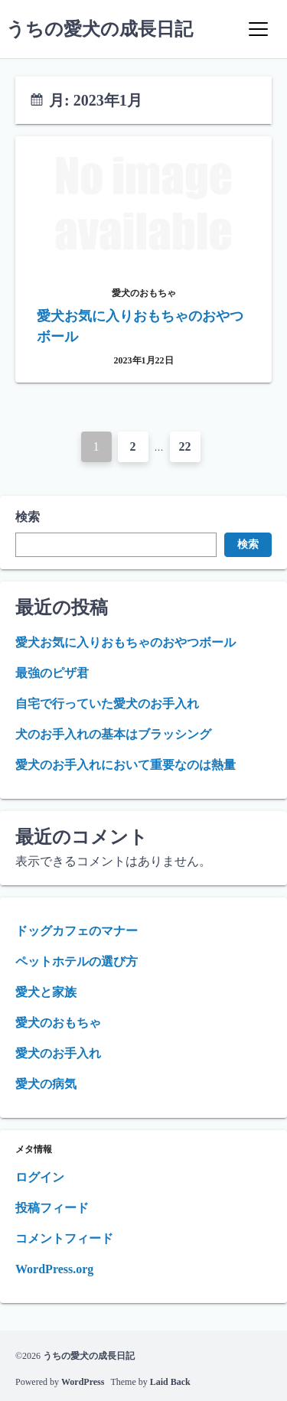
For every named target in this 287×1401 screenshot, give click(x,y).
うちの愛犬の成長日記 (99, 29)
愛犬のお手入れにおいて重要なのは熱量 (125, 764)
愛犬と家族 (46, 992)
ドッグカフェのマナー (76, 930)
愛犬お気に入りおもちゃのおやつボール (125, 642)
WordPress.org (54, 1269)
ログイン (39, 1177)
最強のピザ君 (52, 672)
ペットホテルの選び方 (76, 961)
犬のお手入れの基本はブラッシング (113, 734)
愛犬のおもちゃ (58, 1022)
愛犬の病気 (46, 1083)
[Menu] (258, 29)
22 (185, 446)
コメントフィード (64, 1238)
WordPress (82, 1382)
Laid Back (170, 1382)
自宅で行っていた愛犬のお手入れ (107, 703)
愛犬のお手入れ (58, 1053)
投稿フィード (52, 1207)
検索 (27, 516)
